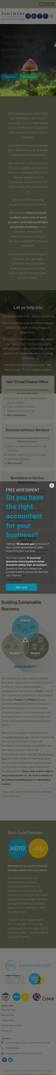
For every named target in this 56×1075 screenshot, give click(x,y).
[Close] (51, 485)
